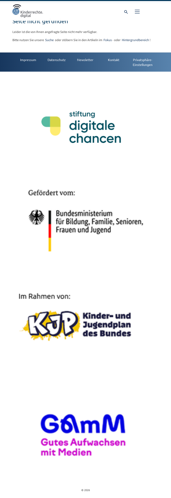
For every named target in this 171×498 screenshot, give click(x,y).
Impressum (28, 60)
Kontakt (113, 60)
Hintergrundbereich (135, 40)
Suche (49, 40)
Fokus (107, 40)
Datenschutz (57, 60)
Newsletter (85, 60)
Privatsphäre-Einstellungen (142, 62)
